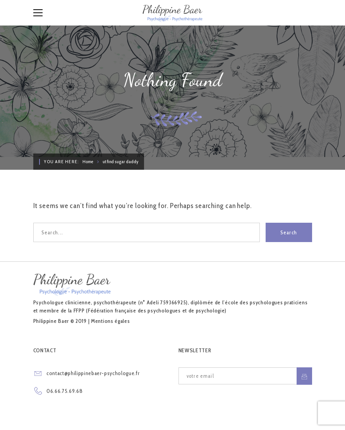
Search (288, 232)
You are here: (61, 161)
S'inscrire (304, 376)
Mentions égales (110, 320)
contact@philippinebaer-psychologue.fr (92, 373)
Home (87, 161)
